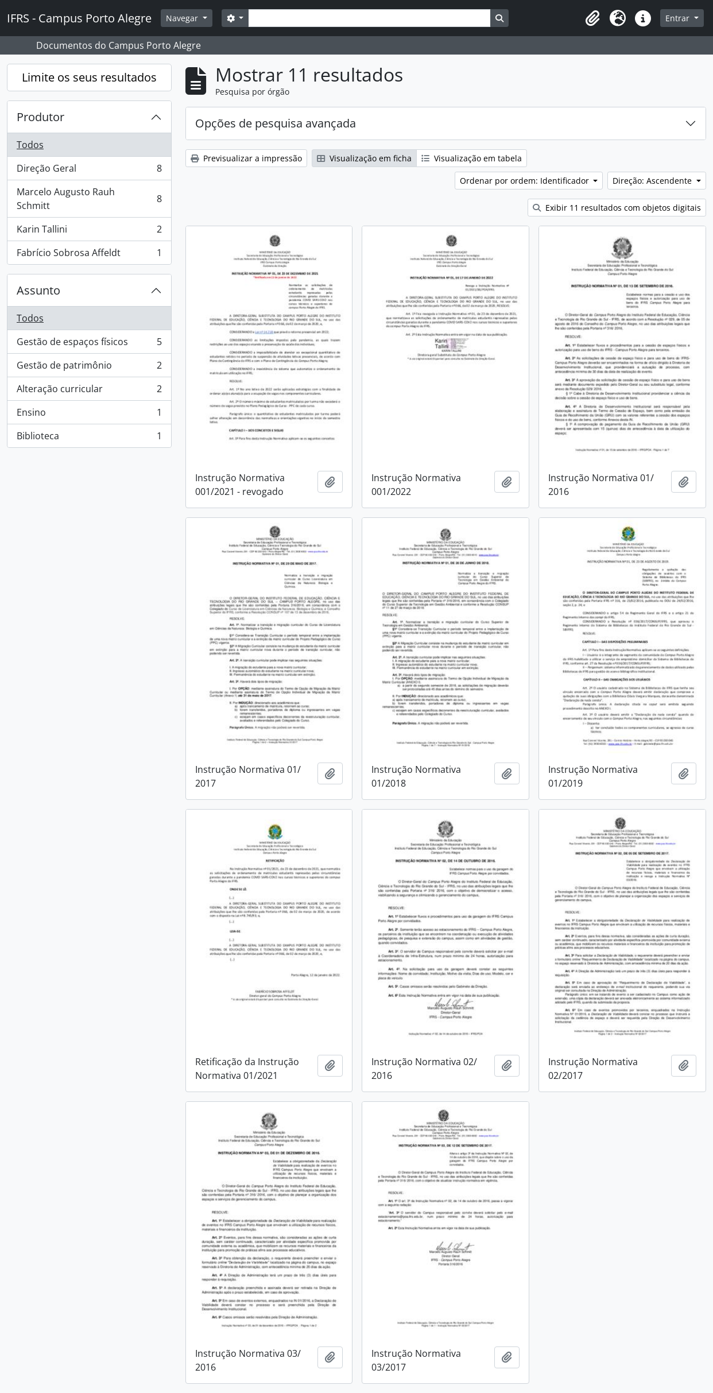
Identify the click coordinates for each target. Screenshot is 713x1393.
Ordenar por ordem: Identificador (525, 180)
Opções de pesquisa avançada (275, 123)
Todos (30, 144)
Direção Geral (89, 170)
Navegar (183, 18)
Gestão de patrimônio (89, 367)
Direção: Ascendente (653, 180)
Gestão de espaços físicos (89, 344)
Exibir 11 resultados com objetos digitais (617, 207)
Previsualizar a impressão (246, 158)
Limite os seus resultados (89, 77)
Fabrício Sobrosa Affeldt (89, 255)
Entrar (678, 18)
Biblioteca (89, 438)
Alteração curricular (89, 391)
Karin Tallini (89, 231)
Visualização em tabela (471, 158)
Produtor (40, 117)
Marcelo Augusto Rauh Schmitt (89, 198)
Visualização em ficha (364, 158)
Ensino (89, 414)
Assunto (38, 290)
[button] (592, 18)
